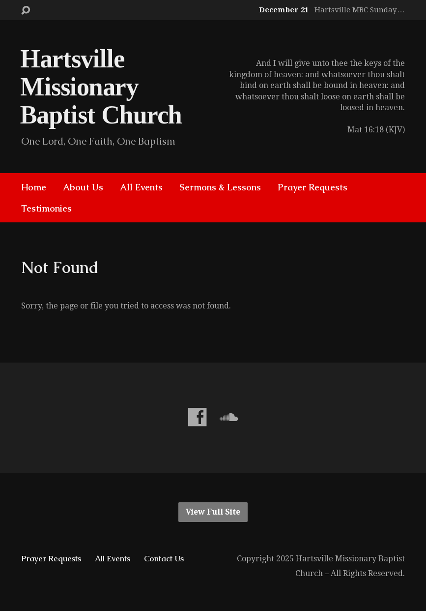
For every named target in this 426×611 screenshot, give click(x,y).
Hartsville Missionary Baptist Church (101, 87)
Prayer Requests (312, 187)
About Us (83, 187)
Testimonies (46, 208)
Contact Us (164, 558)
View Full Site (213, 512)
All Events (141, 187)
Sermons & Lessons (220, 187)
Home (33, 187)
